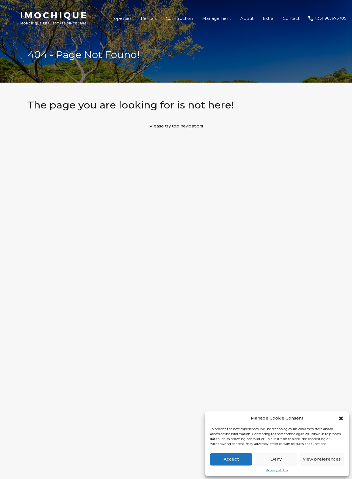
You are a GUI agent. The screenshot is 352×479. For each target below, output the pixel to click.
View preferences (322, 459)
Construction (179, 18)
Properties (120, 18)
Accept (231, 459)
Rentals (148, 18)
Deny (276, 459)
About (247, 18)
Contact (291, 18)
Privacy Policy (277, 470)
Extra (268, 18)
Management (216, 18)
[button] (341, 418)
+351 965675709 (330, 18)
